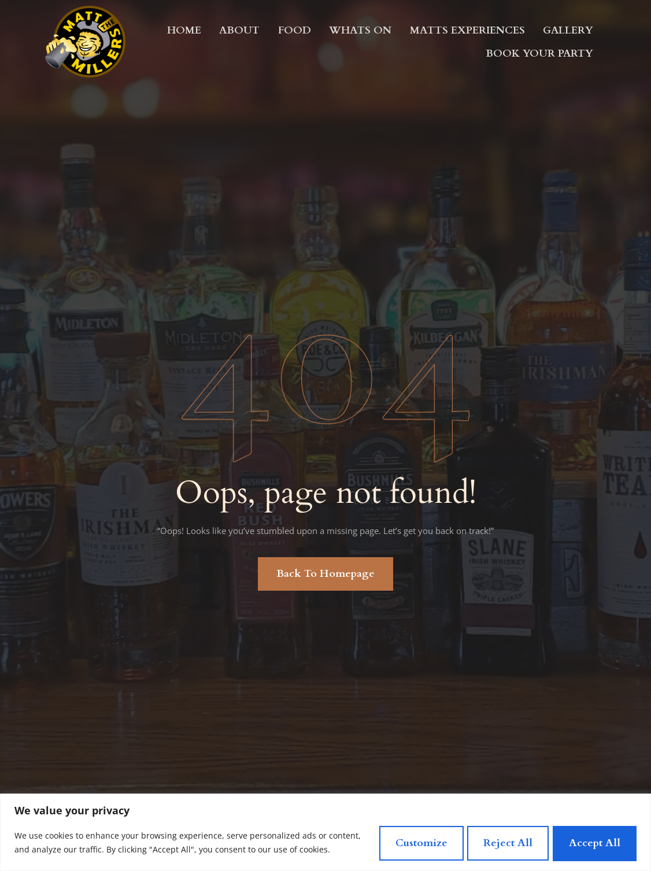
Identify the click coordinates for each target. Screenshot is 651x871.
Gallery (567, 30)
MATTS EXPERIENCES (467, 30)
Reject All (500, 840)
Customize (408, 840)
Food (294, 30)
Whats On (360, 30)
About (240, 30)
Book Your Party (539, 53)
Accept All (592, 840)
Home (185, 30)
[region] (325, 829)
